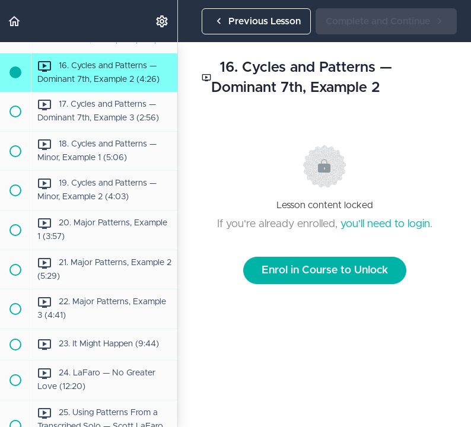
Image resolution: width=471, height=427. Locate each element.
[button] (15, 21)
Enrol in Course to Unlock (325, 270)
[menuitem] (162, 21)
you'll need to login (385, 224)
